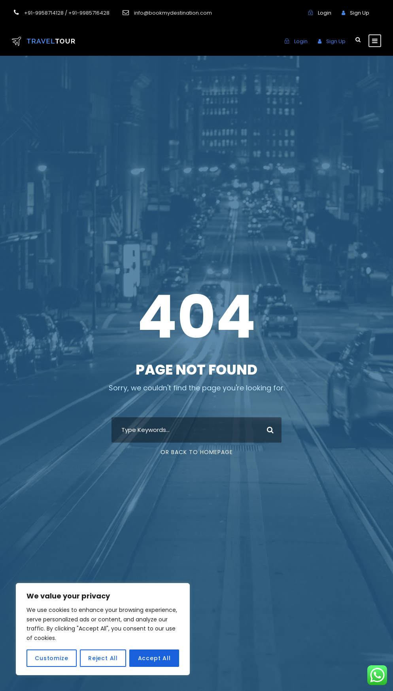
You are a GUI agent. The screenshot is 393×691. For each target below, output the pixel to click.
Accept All (154, 658)
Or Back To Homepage (197, 452)
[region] (103, 629)
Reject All (103, 658)
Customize (51, 658)
